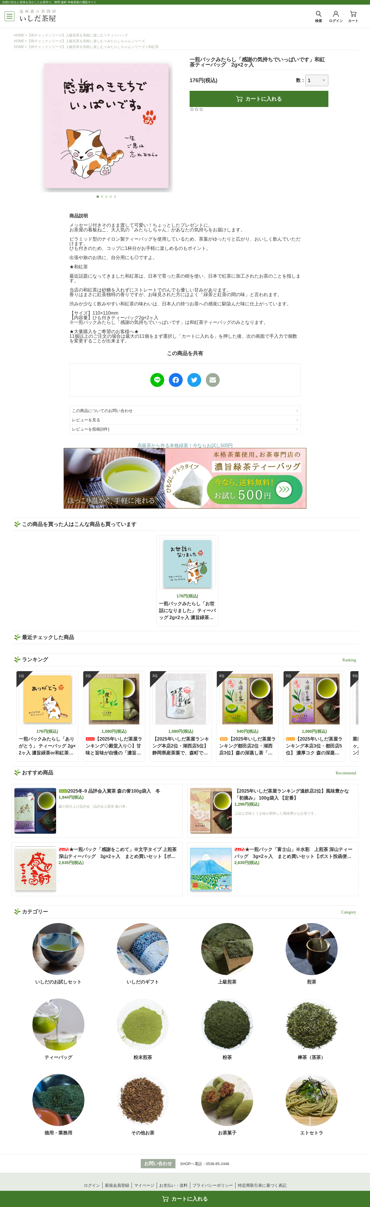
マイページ (144, 1185)
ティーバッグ (117, 35)
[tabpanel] (106, 125)
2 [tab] (102, 197)
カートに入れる (259, 99)
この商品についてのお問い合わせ (102, 410)
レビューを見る (86, 420)
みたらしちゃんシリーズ (126, 41)
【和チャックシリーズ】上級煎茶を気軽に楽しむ (65, 35)
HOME (19, 35)
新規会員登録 (117, 1185)
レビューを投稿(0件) (90, 429)
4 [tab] (111, 197)
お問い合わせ (158, 1163)
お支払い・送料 (173, 1185)
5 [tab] (115, 197)
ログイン (92, 1185)
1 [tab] (98, 197)
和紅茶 (153, 47)
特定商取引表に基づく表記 (262, 1185)
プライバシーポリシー (213, 1185)
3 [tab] (106, 197)
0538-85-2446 (217, 1164)
